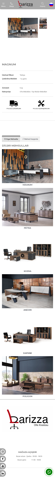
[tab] (11, 139)
